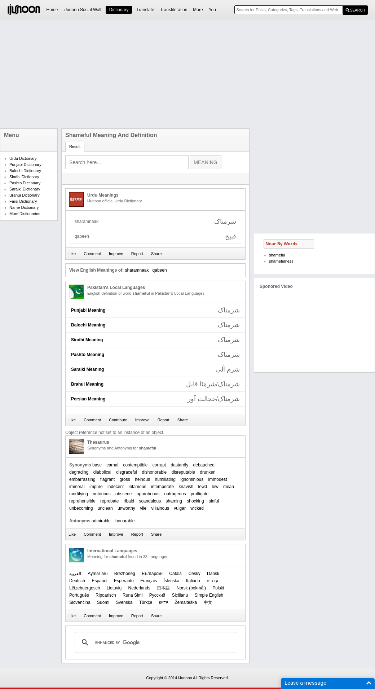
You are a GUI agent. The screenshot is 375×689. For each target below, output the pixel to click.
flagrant (107, 479)
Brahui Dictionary (24, 195)
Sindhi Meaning (87, 339)
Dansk (213, 573)
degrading (78, 472)
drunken (207, 472)
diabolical (102, 472)
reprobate (109, 501)
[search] (154, 642)
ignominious (191, 479)
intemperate (162, 486)
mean (228, 486)
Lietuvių (114, 588)
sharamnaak (137, 270)
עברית (213, 580)
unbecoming (81, 508)
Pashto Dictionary (24, 183)
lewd (202, 486)
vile (143, 508)
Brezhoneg (124, 573)
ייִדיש (163, 602)
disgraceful (126, 472)
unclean (105, 508)
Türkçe (146, 602)
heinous (142, 479)
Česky (194, 573)
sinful (214, 501)
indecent (115, 486)
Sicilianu (180, 595)
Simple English (209, 595)
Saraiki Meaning (87, 369)
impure (96, 486)
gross (124, 479)
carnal (112, 465)
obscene (123, 493)
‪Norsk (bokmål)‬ (191, 588)
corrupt (159, 465)
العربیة (75, 573)
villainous (160, 508)
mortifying (78, 493)
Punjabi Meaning (88, 310)
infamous (137, 486)
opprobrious (148, 493)
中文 (208, 602)
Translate (145, 9)
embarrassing (82, 479)
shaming (174, 501)
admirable (101, 520)
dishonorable (154, 472)
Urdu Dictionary (23, 158)
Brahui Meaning (87, 384)
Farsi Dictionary (23, 201)
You (212, 9)
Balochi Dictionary (25, 170)
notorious (101, 493)
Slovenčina (80, 602)
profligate (199, 493)
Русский (157, 595)
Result (74, 146)
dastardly (180, 465)
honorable (124, 520)
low (215, 486)
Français (148, 580)
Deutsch (77, 580)
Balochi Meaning (88, 325)
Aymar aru (97, 573)
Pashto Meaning (87, 354)
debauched (204, 465)
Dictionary (118, 9)
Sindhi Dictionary (24, 177)
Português (79, 595)
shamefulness (281, 261)
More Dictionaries (24, 213)
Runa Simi (132, 595)
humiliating (165, 479)
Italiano (193, 580)
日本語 (163, 588)
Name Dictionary (24, 207)
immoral (77, 486)
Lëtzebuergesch (84, 588)
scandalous (150, 501)
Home (52, 9)
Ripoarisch (106, 595)
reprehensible (82, 501)
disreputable (183, 472)
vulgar (180, 508)
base (97, 465)
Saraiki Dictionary (24, 189)
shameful (277, 255)
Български (152, 573)
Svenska (124, 602)
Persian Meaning (88, 398)
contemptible (135, 465)
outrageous (175, 493)
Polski (218, 588)
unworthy (126, 508)
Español (99, 580)
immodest (217, 479)
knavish (186, 486)
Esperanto (124, 580)
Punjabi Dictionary (25, 164)
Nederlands (139, 588)
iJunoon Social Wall (82, 9)
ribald (129, 501)
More (198, 9)
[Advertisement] (142, 74)
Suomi (103, 602)
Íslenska (172, 580)
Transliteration (174, 9)
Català (175, 573)
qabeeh (160, 270)
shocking (195, 501)
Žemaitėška (186, 602)
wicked (197, 508)
